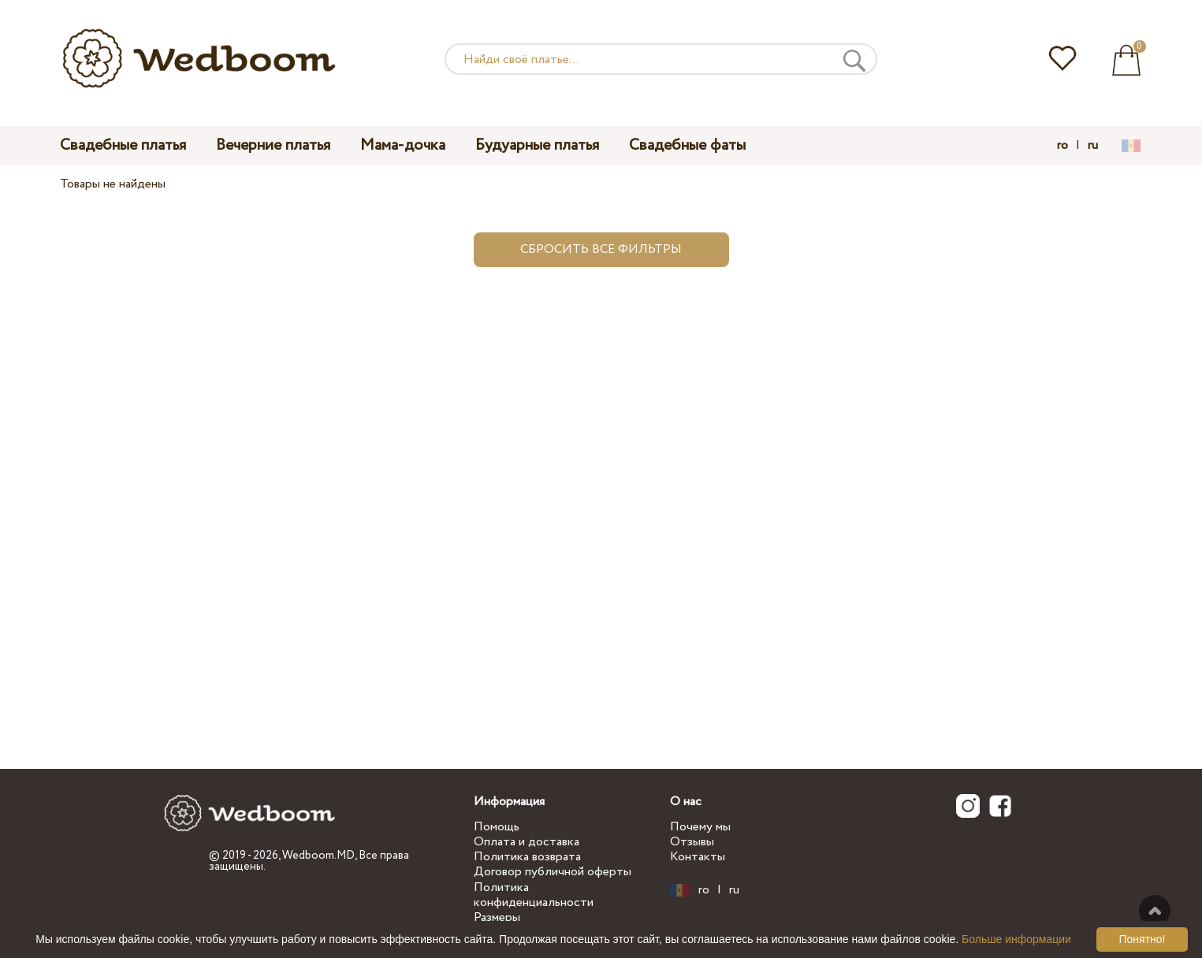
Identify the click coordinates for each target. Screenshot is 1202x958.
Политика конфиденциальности (534, 895)
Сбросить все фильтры (601, 249)
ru (1093, 145)
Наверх (1154, 910)
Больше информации (1016, 939)
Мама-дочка (402, 145)
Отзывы (692, 842)
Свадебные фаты (687, 145)
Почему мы (700, 827)
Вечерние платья (273, 145)
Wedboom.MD (318, 855)
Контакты (697, 857)
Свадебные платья (123, 145)
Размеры (497, 917)
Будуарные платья (537, 145)
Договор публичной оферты (552, 872)
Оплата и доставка (526, 842)
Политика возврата (527, 857)
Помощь (496, 827)
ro (1062, 145)
